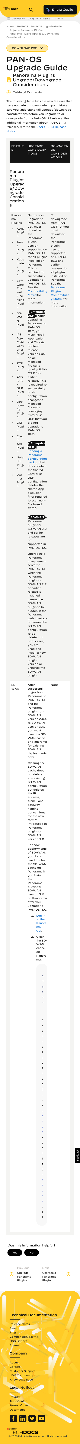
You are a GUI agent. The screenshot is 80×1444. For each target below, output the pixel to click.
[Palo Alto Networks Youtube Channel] (41, 1421)
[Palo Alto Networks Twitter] (32, 1421)
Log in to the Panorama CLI (41, 923)
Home (10, 26)
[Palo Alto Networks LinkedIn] (23, 1421)
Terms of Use (19, 1405)
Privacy (15, 1396)
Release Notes (20, 1323)
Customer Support (22, 1370)
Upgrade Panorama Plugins (26, 30)
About (14, 1362)
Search (14, 1328)
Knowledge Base (21, 1379)
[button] (77, 1155)
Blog (13, 1332)
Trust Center (18, 1400)
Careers (15, 1366)
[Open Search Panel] (32, 10)
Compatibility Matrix (24, 1336)
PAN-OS (22, 26)
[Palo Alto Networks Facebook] (14, 1421)
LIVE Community (21, 1375)
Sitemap (15, 1345)
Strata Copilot (60, 9)
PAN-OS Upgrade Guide (46, 26)
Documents (17, 1409)
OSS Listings (18, 1340)
